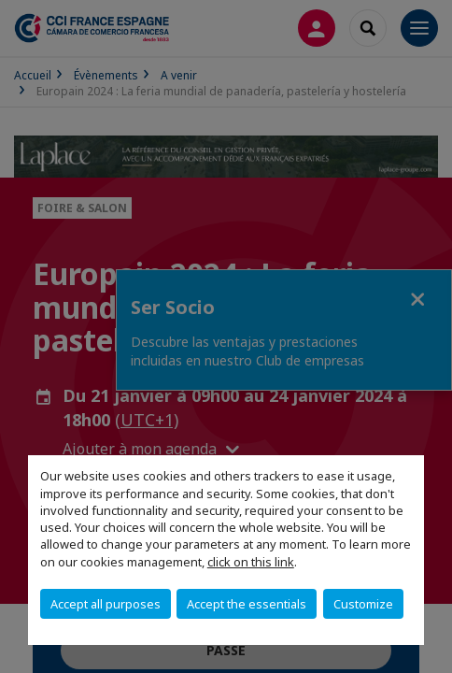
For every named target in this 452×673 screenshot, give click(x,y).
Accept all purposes (105, 603)
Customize (363, 603)
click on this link (250, 561)
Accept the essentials (246, 603)
